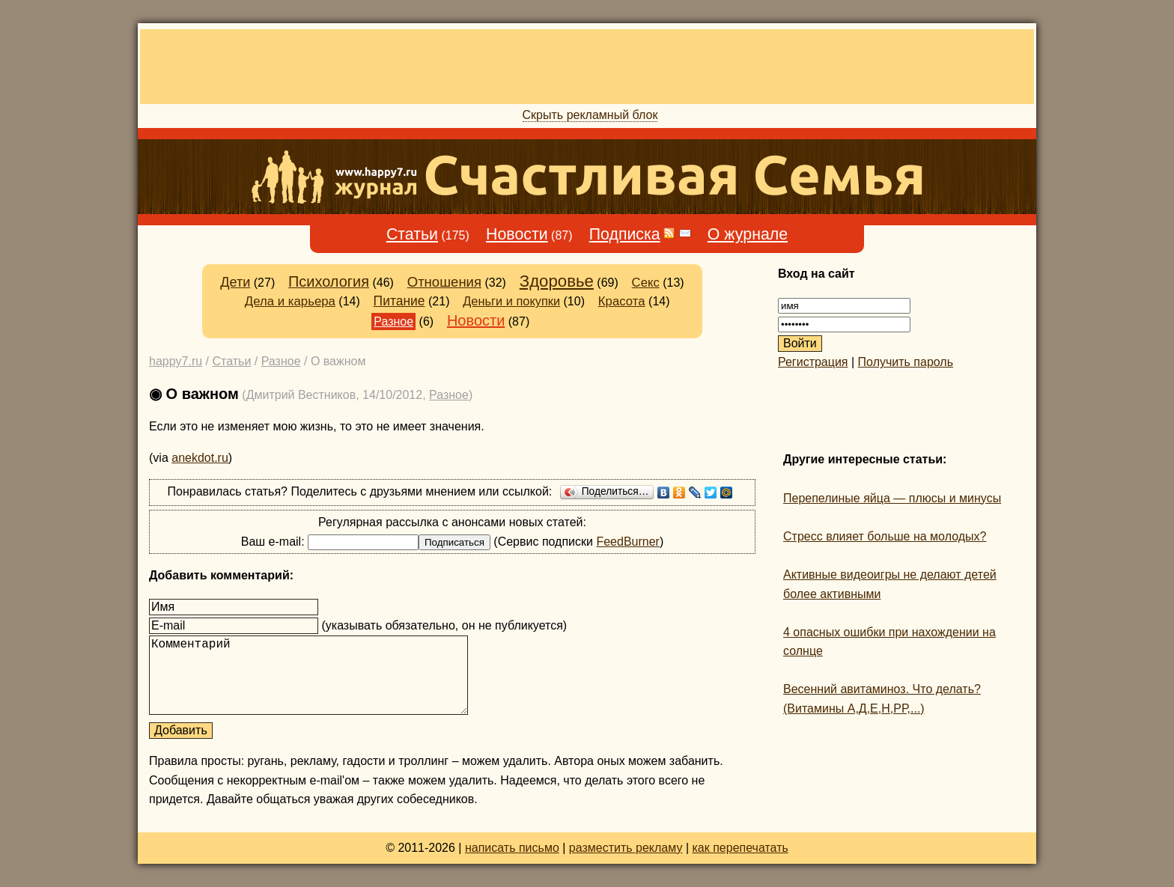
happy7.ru (175, 361)
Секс (646, 282)
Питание (399, 300)
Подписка (624, 234)
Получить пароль (905, 362)
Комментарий (308, 675)
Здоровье (557, 281)
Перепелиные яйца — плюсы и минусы (892, 498)
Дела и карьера (290, 301)
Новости (517, 234)
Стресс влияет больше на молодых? (884, 536)
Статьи (412, 234)
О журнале (748, 234)
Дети (235, 282)
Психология (328, 281)
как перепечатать (740, 847)
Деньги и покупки (511, 301)
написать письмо (512, 847)
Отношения (444, 282)
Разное (393, 321)
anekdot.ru (199, 457)
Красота (621, 301)
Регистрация (813, 362)
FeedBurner (628, 541)
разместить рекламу (626, 847)
